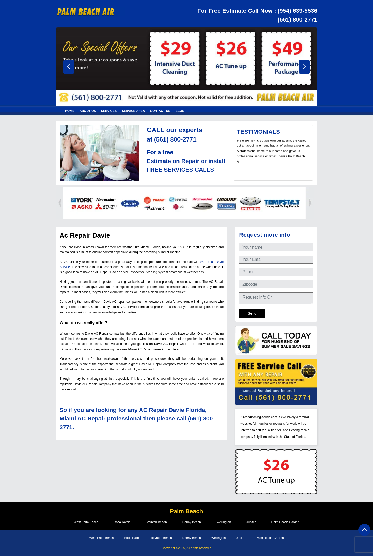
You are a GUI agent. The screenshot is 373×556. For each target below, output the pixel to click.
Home (69, 111)
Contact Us (160, 111)
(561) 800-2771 (297, 19)
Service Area (133, 111)
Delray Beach (191, 522)
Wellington (224, 522)
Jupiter (251, 522)
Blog (179, 111)
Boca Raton (122, 522)
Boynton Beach (156, 522)
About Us (88, 111)
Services (109, 111)
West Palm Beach (86, 522)
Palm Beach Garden (285, 522)
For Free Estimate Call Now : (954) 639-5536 (257, 11)
